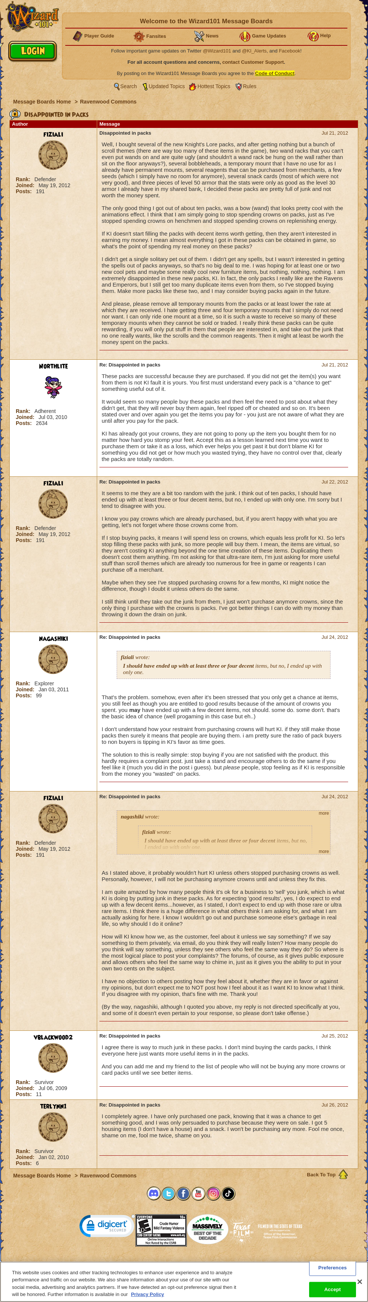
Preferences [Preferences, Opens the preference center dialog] (332, 1272)
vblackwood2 (53, 1037)
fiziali (53, 134)
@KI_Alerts (254, 51)
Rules (250, 86)
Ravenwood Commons (108, 102)
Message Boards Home (42, 102)
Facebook (289, 51)
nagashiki (53, 638)
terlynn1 (53, 1106)
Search (128, 86)
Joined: (26, 185)
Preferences (257, 1263)
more (324, 813)
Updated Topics (167, 86)
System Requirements (136, 1263)
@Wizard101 (217, 51)
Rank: (24, 179)
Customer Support (182, 1263)
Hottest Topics (213, 86)
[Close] (359, 1286)
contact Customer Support (253, 62)
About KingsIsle (223, 1263)
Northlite (53, 366)
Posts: (24, 191)
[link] (107, 1227)
